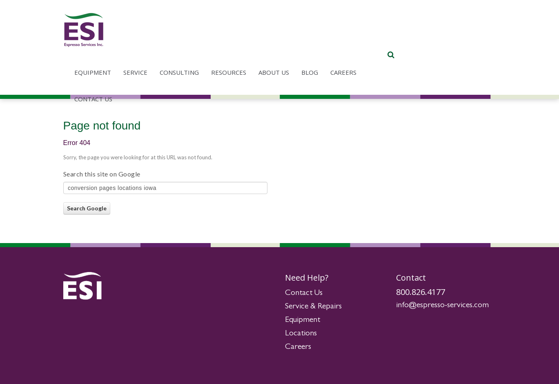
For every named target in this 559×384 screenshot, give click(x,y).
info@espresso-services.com (442, 305)
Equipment (302, 320)
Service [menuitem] (235, 37)
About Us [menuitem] (373, 37)
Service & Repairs (313, 307)
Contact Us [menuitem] (193, 63)
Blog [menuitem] (409, 37)
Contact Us (304, 293)
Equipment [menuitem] (192, 37)
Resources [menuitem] (328, 37)
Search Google (87, 208)
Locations (301, 334)
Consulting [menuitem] (278, 37)
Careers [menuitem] (443, 37)
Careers (298, 347)
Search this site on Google (101, 174)
